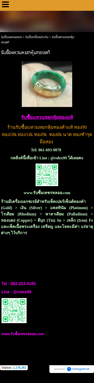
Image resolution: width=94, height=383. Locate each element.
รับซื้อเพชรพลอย (11, 37)
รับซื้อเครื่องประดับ (36, 37)
